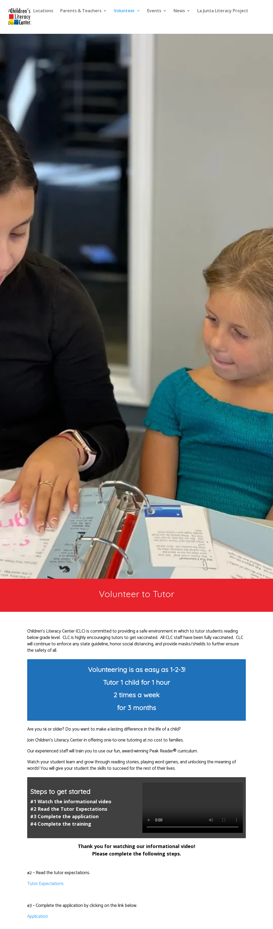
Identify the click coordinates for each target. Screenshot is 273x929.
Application (37, 916)
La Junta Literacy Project (222, 11)
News (179, 11)
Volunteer (124, 11)
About (14, 11)
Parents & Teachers (81, 11)
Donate (15, 23)
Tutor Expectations (45, 883)
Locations (43, 11)
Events (154, 11)
